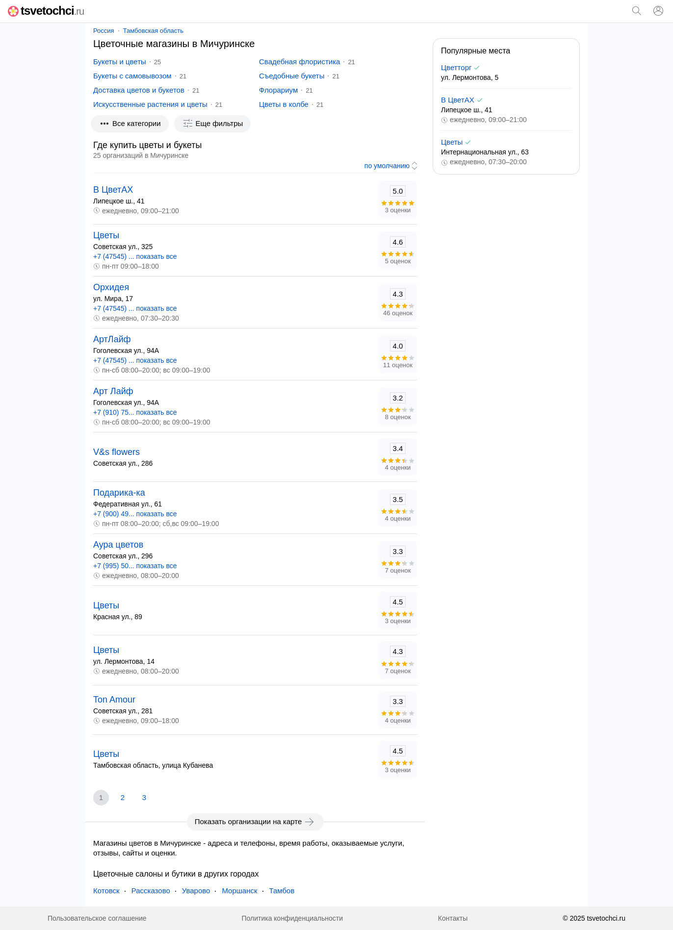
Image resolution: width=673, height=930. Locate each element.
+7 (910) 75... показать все (135, 412)
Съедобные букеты (291, 76)
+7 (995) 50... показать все (135, 566)
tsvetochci (46, 10)
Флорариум (278, 90)
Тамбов (282, 890)
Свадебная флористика (299, 61)
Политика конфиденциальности (292, 918)
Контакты (452, 918)
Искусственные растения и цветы (150, 104)
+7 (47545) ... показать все (135, 256)
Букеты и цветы (119, 61)
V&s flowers (116, 452)
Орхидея (111, 287)
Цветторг (456, 67)
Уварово (196, 890)
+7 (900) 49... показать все (135, 514)
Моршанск (239, 890)
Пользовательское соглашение (97, 918)
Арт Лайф (113, 391)
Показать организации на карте (255, 822)
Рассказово (150, 890)
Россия (103, 30)
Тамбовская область (153, 30)
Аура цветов (118, 545)
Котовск (106, 890)
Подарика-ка (119, 493)
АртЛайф (112, 339)
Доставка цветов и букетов (138, 90)
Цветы (106, 235)
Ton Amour (114, 699)
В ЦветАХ (113, 190)
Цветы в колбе (284, 104)
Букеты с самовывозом (132, 76)
